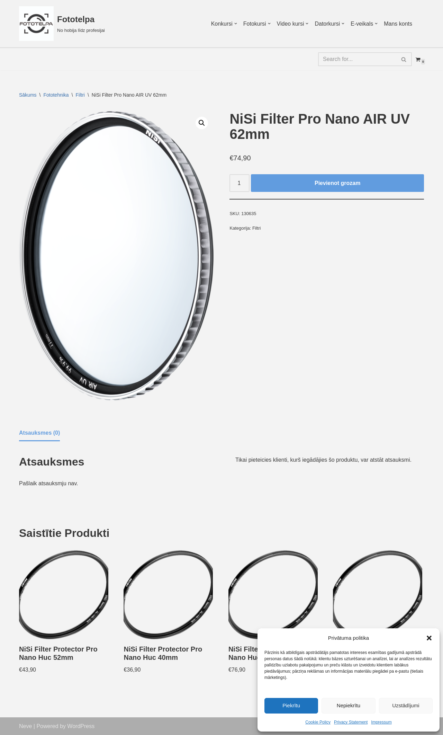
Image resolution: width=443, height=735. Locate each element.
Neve (25, 726)
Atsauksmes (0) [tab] (39, 433)
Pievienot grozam (337, 183)
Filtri (80, 95)
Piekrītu (291, 705)
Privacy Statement (351, 722)
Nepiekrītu (348, 705)
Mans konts (398, 24)
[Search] (357, 59)
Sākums (28, 95)
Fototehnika (56, 95)
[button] (429, 638)
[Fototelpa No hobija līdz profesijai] (62, 23)
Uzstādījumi (405, 705)
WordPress (80, 726)
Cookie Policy (318, 722)
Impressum (381, 722)
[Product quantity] (239, 183)
